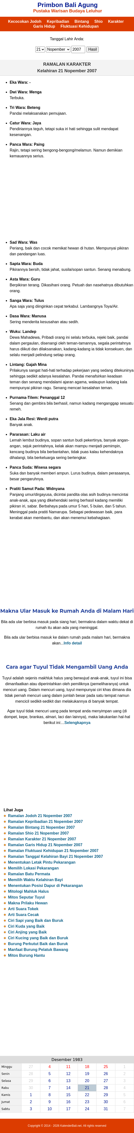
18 (87, 1067)
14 (68, 1088)
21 (87, 1088)
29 (106, 1095)
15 (68, 1095)
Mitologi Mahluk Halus (28, 891)
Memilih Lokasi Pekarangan (33, 868)
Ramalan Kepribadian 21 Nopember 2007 (45, 822)
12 (68, 1074)
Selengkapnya (77, 723)
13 (68, 1081)
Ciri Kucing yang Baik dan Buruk (38, 938)
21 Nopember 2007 (77, 70)
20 (87, 1081)
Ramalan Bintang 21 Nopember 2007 (41, 827)
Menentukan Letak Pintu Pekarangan (41, 862)
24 (87, 1109)
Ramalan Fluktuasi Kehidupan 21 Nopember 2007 (53, 851)
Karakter (116, 21)
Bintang (81, 21)
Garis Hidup (44, 26)
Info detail (73, 643)
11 (68, 1067)
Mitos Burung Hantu (26, 955)
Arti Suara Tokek (23, 909)
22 (87, 1095)
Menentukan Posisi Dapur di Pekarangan (45, 886)
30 (106, 1102)
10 (49, 1109)
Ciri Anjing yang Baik (27, 932)
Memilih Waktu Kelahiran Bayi (35, 880)
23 (87, 1102)
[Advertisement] (67, 199)
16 (68, 1102)
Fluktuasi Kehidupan (79, 26)
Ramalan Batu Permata (29, 874)
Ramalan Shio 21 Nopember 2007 (38, 833)
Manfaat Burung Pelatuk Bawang (38, 950)
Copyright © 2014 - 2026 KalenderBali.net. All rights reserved (67, 1125)
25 (106, 1067)
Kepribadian (58, 21)
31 (106, 1109)
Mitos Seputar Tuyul (26, 897)
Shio (98, 21)
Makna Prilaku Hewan (28, 903)
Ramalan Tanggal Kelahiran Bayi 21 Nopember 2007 (55, 856)
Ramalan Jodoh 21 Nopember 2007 (40, 816)
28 (106, 1088)
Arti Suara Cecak (23, 915)
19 (87, 1074)
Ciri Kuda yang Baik (26, 926)
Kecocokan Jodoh (24, 21)
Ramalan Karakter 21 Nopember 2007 (42, 839)
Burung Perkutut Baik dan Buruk (38, 944)
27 (106, 1081)
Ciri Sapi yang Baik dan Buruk (35, 920)
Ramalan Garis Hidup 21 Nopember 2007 (45, 845)
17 (68, 1109)
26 (106, 1074)
